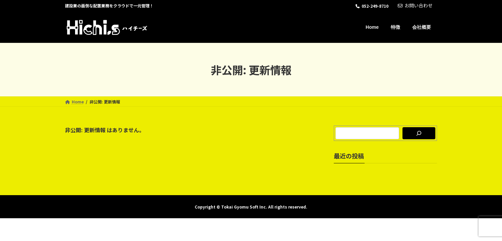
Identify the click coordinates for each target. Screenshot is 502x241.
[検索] (418, 133)
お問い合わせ (415, 5)
